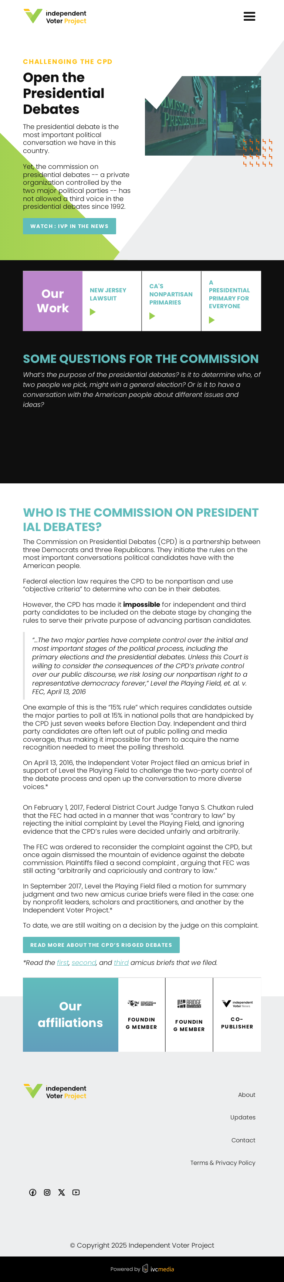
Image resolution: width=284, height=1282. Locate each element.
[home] (55, 16)
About (247, 1095)
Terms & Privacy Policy (223, 1163)
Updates (243, 1117)
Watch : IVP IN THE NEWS (69, 226)
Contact (243, 1140)
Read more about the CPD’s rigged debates (101, 945)
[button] (249, 16)
